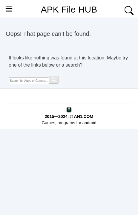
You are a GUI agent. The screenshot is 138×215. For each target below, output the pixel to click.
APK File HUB (69, 9)
